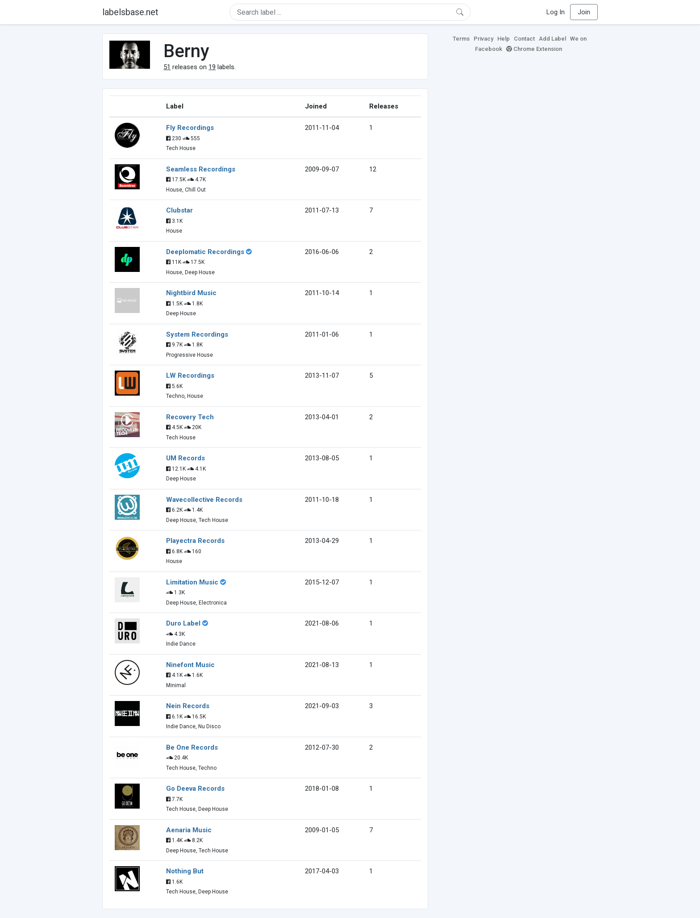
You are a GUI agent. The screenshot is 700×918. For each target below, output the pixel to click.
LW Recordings (190, 375)
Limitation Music (192, 582)
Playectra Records (195, 541)
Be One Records (192, 747)
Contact (524, 38)
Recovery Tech (190, 417)
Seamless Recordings (200, 169)
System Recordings (197, 334)
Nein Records (187, 706)
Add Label (552, 38)
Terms (461, 38)
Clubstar (179, 210)
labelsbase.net (130, 12)
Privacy (483, 38)
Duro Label (183, 623)
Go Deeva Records (195, 788)
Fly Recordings (190, 128)
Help (503, 38)
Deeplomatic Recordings (205, 252)
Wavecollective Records (204, 500)
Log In (555, 12)
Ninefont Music (190, 665)
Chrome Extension (534, 49)
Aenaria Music (189, 830)
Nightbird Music (191, 293)
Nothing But (185, 871)
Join (584, 12)
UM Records (185, 458)
